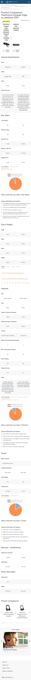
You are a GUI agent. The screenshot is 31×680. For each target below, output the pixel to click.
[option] (15, 612)
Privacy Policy (6, 668)
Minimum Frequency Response (19, 397)
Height (3, 266)
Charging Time (14, 495)
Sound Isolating (5, 397)
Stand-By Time (14, 166)
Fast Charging (5, 495)
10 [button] (23, 623)
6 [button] (14, 623)
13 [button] (13, 625)
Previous (2, 612)
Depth (13, 266)
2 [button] (5, 623)
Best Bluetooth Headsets (10, 650)
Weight (18, 266)
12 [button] (28, 623)
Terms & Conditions (7, 671)
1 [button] (3, 623)
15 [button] (18, 625)
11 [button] (26, 623)
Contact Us (5, 665)
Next (29, 612)
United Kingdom (7, 677)
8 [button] (19, 623)
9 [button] (21, 623)
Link (8, 581)
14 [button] (15, 625)
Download (7, 591)
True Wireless (5, 166)
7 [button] (16, 623)
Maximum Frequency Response (9, 400)
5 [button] (12, 623)
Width (8, 266)
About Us (4, 662)
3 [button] (7, 623)
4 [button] (10, 623)
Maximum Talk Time (6, 169)
